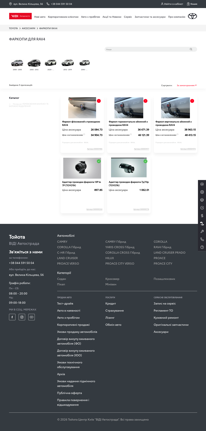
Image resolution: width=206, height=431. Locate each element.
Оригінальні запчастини (171, 324)
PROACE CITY (163, 263)
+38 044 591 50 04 (21, 263)
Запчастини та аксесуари (150, 16)
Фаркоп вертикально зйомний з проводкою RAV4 (173, 123)
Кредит (110, 303)
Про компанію (176, 16)
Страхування (114, 310)
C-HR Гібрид (66, 252)
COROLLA (160, 241)
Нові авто (39, 16)
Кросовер (112, 278)
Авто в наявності (68, 310)
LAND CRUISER (67, 258)
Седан (61, 278)
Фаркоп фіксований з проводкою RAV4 (81, 123)
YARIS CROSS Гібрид (119, 247)
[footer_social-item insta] (22, 317)
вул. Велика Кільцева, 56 (26, 3)
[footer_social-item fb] (12, 317)
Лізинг (110, 317)
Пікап (61, 284)
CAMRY (62, 241)
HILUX (109, 258)
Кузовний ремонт (166, 317)
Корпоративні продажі (73, 324)
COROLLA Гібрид (69, 247)
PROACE (159, 258)
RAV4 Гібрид (162, 247)
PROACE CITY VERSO (119, 263)
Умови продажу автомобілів (77, 331)
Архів (61, 374)
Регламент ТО (163, 310)
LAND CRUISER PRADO (169, 252)
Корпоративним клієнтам (63, 16)
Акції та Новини (112, 16)
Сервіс (128, 16)
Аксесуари (161, 331)
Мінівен (110, 284)
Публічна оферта (69, 393)
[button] (192, 3)
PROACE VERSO (68, 263)
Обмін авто (113, 324)
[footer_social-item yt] (31, 317)
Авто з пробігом (90, 16)
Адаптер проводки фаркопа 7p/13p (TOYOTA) (129, 183)
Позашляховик (164, 278)
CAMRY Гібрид (115, 241)
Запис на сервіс (165, 303)
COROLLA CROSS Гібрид (122, 252)
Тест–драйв (65, 303)
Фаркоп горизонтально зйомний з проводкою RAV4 (128, 123)
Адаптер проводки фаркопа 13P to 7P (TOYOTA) (81, 183)
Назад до (28, 105)
